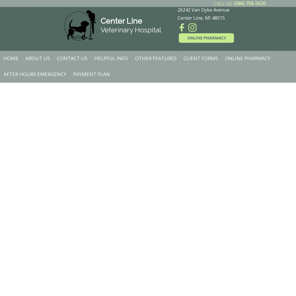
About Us (37, 58)
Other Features (156, 58)
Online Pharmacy (247, 58)
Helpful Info (111, 58)
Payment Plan (91, 74)
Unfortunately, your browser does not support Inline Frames (147, 189)
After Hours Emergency (34, 74)
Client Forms (201, 58)
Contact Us (72, 58)
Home (10, 58)
